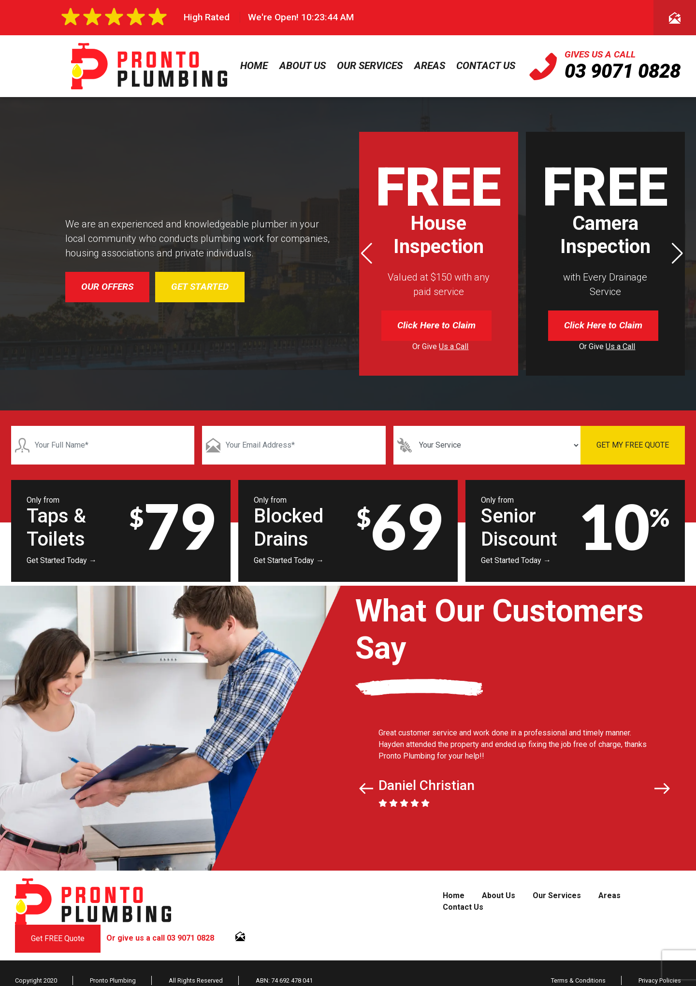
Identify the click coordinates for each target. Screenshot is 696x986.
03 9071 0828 (623, 71)
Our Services (370, 65)
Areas (429, 65)
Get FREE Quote (58, 938)
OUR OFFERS (107, 286)
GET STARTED (200, 286)
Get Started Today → (62, 560)
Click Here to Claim (436, 325)
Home (254, 65)
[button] (677, 253)
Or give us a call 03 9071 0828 (160, 938)
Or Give (440, 346)
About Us (302, 65)
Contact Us (485, 65)
